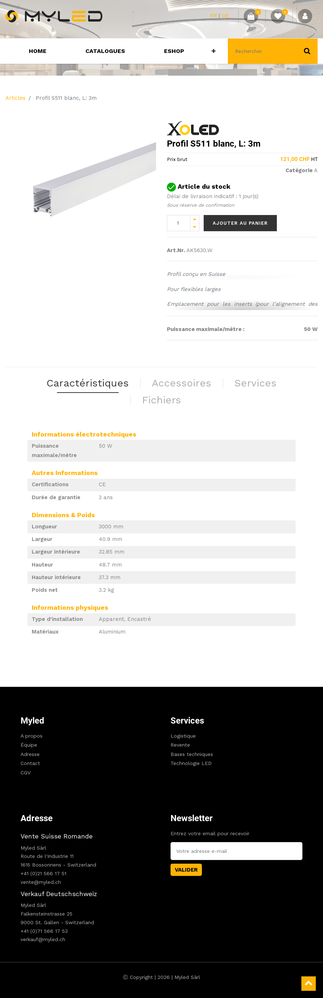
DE (225, 16)
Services (187, 721)
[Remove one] (194, 227)
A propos (32, 736)
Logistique (183, 736)
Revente (180, 745)
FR (213, 16)
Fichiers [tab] (161, 400)
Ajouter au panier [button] (240, 223)
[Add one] (194, 219)
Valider (186, 870)
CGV (26, 772)
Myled (32, 721)
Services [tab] (255, 383)
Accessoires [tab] (181, 383)
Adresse (30, 754)
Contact (30, 763)
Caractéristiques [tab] (88, 383)
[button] (214, 51)
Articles (15, 98)
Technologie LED (191, 763)
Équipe (29, 745)
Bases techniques (192, 754)
